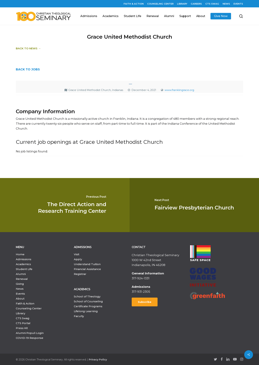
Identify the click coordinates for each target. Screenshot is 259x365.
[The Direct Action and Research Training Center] (65, 205)
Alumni (21, 274)
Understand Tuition (87, 264)
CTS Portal (23, 323)
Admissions (23, 259)
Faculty (79, 316)
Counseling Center (29, 308)
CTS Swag (22, 318)
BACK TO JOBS (28, 69)
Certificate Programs (88, 306)
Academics (23, 264)
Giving (20, 283)
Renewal (22, 279)
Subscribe (144, 302)
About (20, 298)
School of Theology (87, 296)
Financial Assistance (87, 269)
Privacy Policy (98, 359)
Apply (78, 259)
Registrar (80, 274)
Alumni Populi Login (30, 333)
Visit (76, 254)
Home (20, 254)
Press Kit (22, 328)
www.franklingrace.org (179, 90)
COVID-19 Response (29, 338)
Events (20, 293)
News (20, 288)
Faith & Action (25, 303)
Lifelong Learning (86, 311)
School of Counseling (88, 301)
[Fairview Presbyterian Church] (194, 205)
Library (20, 313)
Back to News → (28, 48)
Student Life (24, 269)
